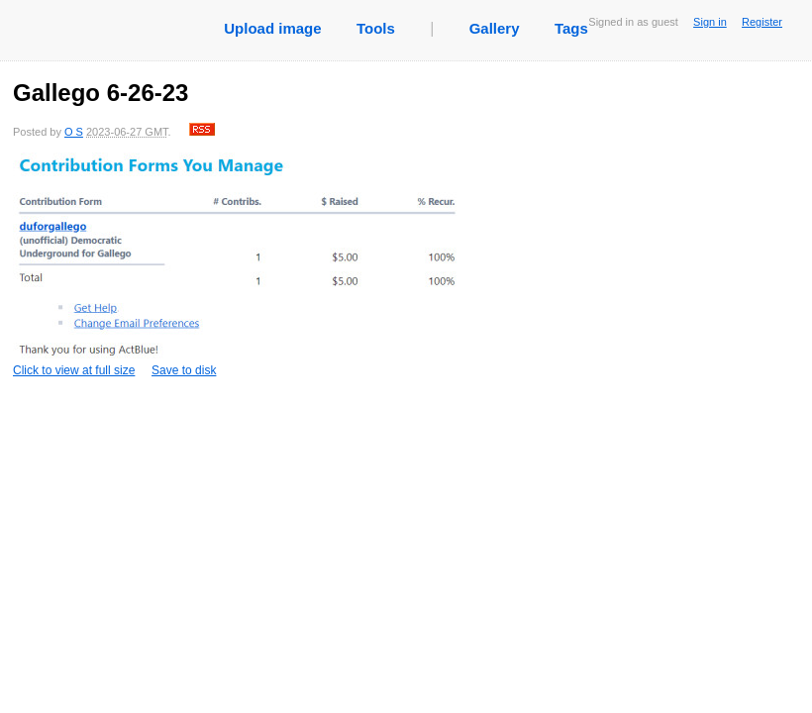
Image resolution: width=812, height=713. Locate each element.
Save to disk (184, 370)
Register (762, 22)
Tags (571, 28)
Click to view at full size (235, 265)
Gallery (494, 28)
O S (73, 132)
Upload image (272, 28)
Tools (375, 28)
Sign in (710, 22)
